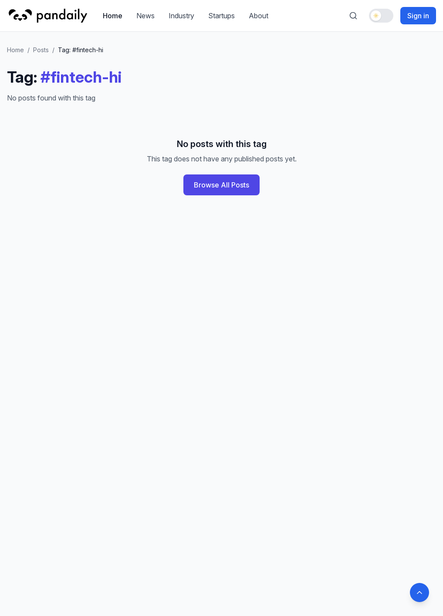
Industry (181, 15)
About (258, 15)
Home (112, 15)
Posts (41, 50)
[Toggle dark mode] (381, 16)
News (145, 15)
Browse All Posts (221, 185)
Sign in (418, 15)
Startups (221, 15)
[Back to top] (419, 592)
